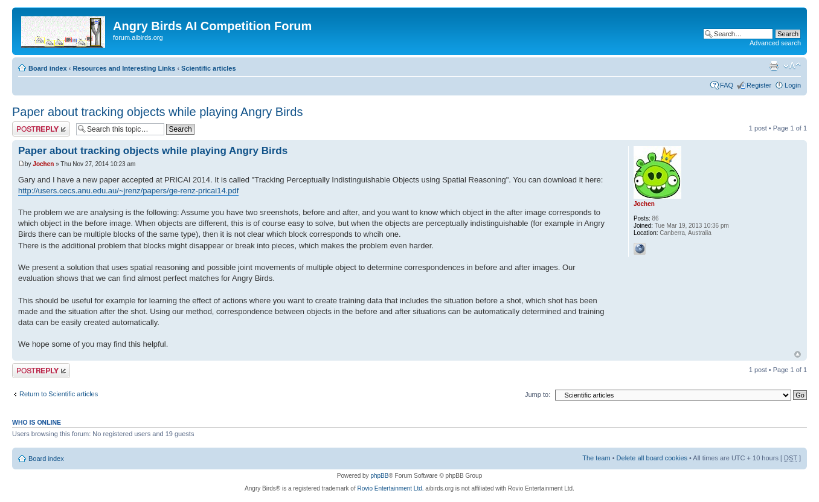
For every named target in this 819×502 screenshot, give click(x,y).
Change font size (792, 65)
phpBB (379, 475)
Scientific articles (208, 68)
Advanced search (775, 43)
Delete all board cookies (652, 458)
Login (793, 85)
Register (759, 85)
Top (797, 354)
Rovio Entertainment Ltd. (390, 488)
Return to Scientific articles (58, 393)
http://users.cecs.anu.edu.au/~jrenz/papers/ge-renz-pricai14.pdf (128, 190)
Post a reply (41, 129)
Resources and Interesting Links (123, 68)
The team (596, 458)
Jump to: (537, 394)
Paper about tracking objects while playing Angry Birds (157, 111)
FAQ (726, 85)
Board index (47, 68)
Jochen (43, 164)
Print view (773, 65)
